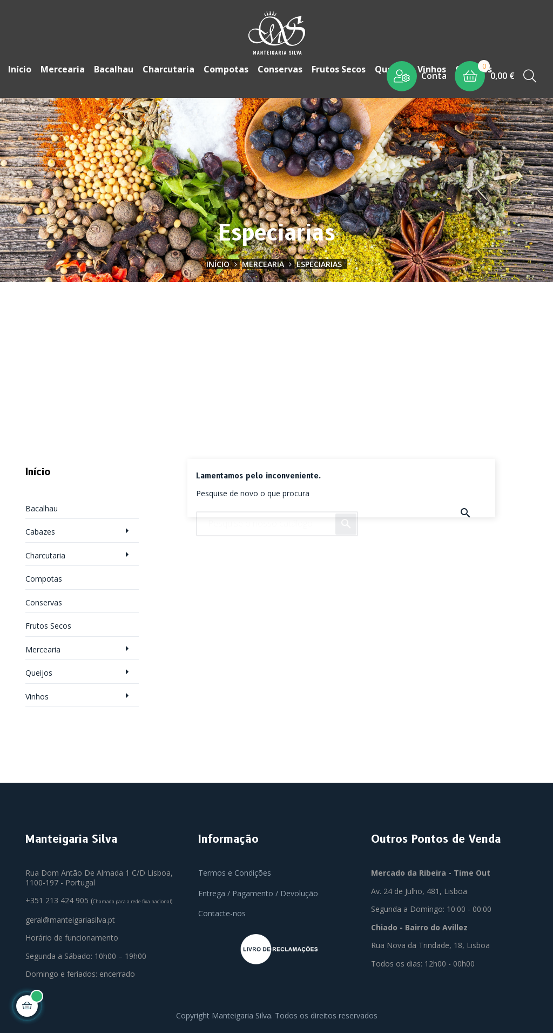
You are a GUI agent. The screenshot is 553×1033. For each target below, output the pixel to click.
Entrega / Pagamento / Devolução (258, 890)
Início (37, 469)
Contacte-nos (222, 910)
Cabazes (40, 529)
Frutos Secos (48, 623)
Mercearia (42, 647)
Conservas (43, 600)
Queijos (38, 670)
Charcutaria (45, 553)
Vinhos (37, 694)
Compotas (43, 576)
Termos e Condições (234, 870)
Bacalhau (41, 506)
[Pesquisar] (277, 516)
